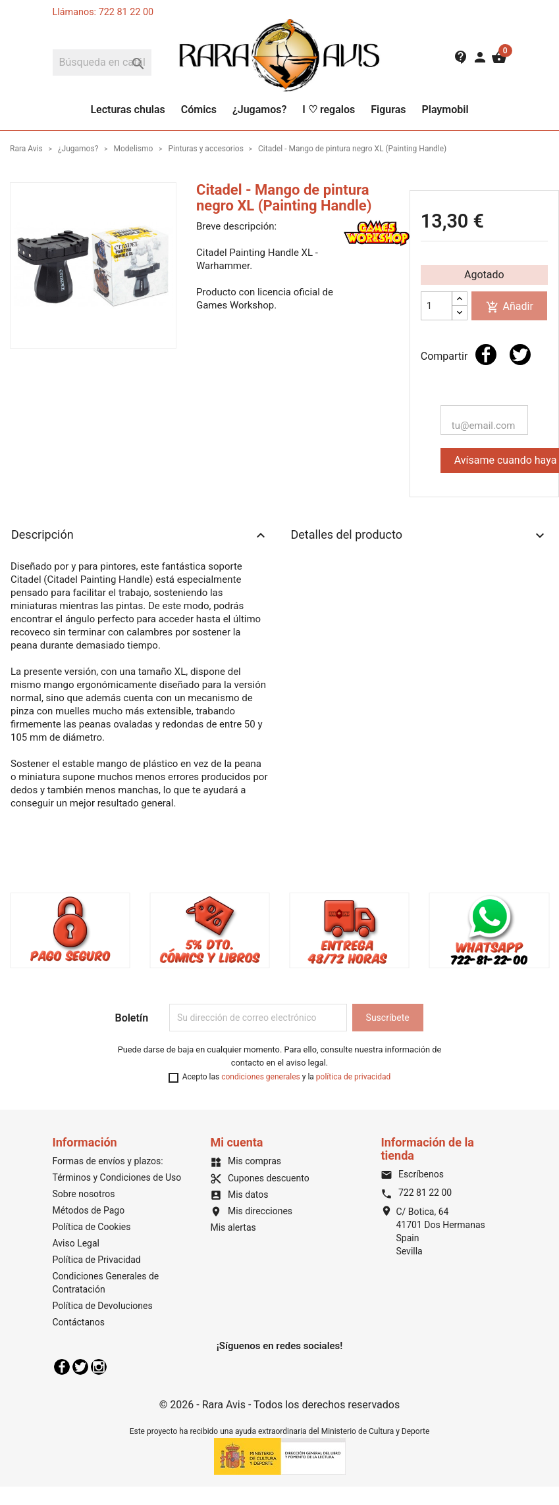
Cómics (199, 109)
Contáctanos (79, 1322)
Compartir (486, 354)
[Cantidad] (436, 305)
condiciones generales (260, 1076)
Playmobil (444, 109)
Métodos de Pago (89, 1210)
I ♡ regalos (328, 109)
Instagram (99, 1367)
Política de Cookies (92, 1226)
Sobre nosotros (84, 1194)
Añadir (509, 307)
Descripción (140, 535)
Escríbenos (412, 1174)
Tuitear (520, 354)
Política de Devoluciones (103, 1305)
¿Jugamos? (259, 109)
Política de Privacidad (97, 1259)
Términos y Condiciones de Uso (117, 1177)
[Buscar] (102, 62)
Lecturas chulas (127, 109)
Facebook (62, 1367)
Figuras (388, 109)
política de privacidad (353, 1076)
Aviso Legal (76, 1243)
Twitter (80, 1367)
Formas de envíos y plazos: (108, 1161)
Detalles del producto (419, 535)
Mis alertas (232, 1227)
